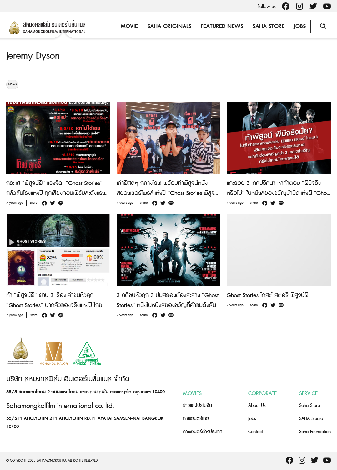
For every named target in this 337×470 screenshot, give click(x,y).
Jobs (300, 26)
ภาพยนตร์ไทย (196, 418)
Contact (255, 431)
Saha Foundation (315, 431)
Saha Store (268, 26)
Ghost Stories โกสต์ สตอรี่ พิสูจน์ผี (267, 295)
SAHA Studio (311, 418)
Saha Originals (169, 26)
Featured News (222, 26)
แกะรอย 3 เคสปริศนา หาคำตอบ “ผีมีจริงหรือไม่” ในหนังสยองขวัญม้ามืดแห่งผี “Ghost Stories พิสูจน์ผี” (278, 193)
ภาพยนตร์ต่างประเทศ (202, 431)
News (12, 84)
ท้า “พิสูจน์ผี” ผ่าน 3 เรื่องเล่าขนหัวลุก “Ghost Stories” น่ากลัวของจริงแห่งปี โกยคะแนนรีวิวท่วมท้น (54, 305)
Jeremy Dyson (33, 55)
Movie (129, 26)
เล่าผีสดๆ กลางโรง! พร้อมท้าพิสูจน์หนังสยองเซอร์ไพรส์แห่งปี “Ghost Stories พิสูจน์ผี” (167, 193)
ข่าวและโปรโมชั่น (197, 405)
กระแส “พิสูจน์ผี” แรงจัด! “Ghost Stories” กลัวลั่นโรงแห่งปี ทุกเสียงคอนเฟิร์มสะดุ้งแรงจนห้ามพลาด (55, 193)
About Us (257, 405)
